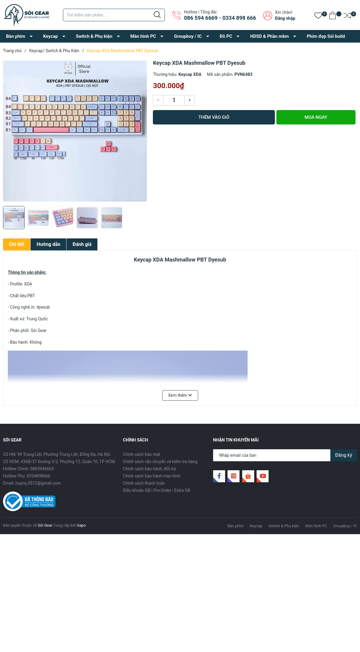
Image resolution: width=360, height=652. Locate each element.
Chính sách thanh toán (144, 483)
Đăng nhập (285, 18)
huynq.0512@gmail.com (38, 483)
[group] (75, 131)
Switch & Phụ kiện (94, 36)
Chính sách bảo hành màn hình (151, 476)
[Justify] (157, 15)
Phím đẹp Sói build (326, 36)
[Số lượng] (173, 100)
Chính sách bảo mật (141, 454)
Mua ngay (316, 117)
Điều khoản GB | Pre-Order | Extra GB (156, 490)
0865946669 (42, 468)
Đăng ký (343, 455)
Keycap (50, 36)
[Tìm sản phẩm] (114, 15)
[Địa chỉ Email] (285, 455)
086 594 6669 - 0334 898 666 (220, 18)
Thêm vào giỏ (213, 117)
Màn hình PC (143, 36)
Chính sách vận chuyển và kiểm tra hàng (160, 461)
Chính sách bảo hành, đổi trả (149, 468)
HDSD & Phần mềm (269, 36)
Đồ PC (226, 36)
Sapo (81, 525)
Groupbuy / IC (187, 36)
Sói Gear (45, 525)
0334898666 (38, 476)
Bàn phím (15, 36)
